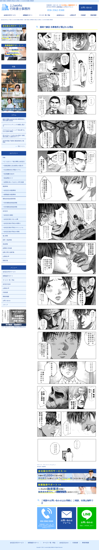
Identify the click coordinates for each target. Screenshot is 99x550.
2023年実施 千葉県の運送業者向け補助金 (13, 141)
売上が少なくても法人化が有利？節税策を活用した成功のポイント (14, 136)
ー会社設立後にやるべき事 (10, 219)
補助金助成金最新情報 (9, 198)
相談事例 (5, 186)
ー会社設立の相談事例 (9, 190)
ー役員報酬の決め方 (8, 174)
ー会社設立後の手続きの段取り (12, 223)
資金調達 (5, 244)
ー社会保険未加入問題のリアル (12, 169)
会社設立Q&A (7, 284)
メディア (5, 304)
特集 (4, 157)
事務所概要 (93, 15)
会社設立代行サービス (10, 15)
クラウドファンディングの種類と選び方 (14, 125)
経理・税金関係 (7, 240)
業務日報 (5, 260)
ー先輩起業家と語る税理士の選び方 (13, 165)
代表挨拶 (83, 15)
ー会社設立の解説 (8, 215)
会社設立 (5, 211)
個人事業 (5, 235)
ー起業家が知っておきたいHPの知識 (13, 182)
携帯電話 (59, 7)
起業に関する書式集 (8, 252)
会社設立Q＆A (60, 15)
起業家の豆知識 (7, 248)
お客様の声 (73, 15)
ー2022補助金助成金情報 (10, 202)
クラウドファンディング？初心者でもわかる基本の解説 (14, 130)
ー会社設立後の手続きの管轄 (11, 231)
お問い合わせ (86, 8)
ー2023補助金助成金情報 (10, 207)
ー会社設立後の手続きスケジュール (13, 227)
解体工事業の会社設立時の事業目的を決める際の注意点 (14, 119)
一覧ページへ (21, 146)
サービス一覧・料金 (44, 15)
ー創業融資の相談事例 (9, 194)
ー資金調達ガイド (8, 178)
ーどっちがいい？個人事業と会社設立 (14, 161)
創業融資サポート (27, 15)
